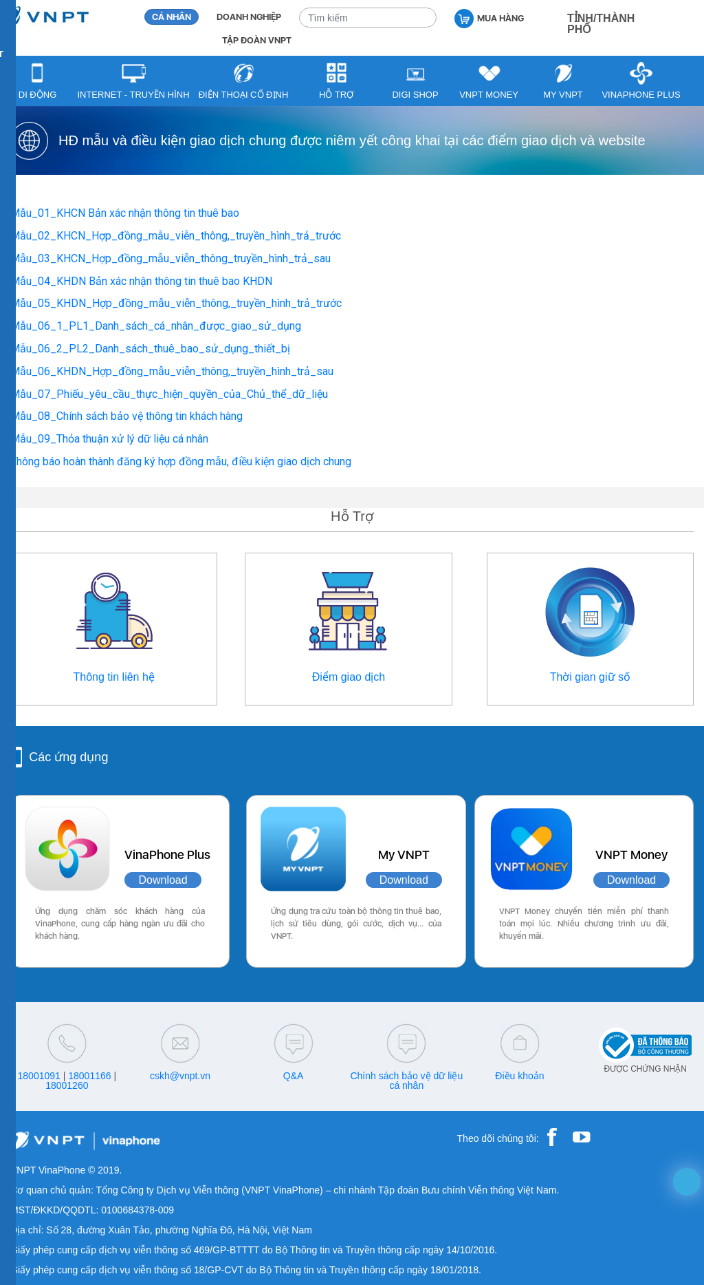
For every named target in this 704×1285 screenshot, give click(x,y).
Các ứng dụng (68, 757)
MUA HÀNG (489, 17)
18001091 (39, 1075)
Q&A (293, 1075)
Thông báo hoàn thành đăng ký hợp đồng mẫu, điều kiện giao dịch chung (180, 461)
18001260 (66, 1085)
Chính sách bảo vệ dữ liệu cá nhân (406, 1080)
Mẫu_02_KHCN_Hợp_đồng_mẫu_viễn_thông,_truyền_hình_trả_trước (175, 235)
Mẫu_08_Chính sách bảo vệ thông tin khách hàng (126, 416)
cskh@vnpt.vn (180, 1075)
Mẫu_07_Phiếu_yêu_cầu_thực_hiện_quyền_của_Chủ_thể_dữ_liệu (169, 394)
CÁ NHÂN (171, 17)
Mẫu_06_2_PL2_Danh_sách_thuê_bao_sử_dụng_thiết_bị (150, 348)
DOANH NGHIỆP (249, 17)
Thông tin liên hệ (113, 677)
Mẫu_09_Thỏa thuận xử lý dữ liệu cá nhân (109, 438)
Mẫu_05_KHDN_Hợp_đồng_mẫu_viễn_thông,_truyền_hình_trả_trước (176, 303)
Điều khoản (519, 1075)
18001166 (89, 1075)
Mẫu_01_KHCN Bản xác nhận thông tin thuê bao (124, 213)
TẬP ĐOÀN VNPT (257, 40)
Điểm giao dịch (348, 677)
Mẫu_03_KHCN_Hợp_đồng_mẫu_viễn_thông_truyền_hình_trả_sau (170, 258)
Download (162, 880)
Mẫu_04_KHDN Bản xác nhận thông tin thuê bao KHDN (141, 281)
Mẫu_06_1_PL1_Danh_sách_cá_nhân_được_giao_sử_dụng (155, 325)
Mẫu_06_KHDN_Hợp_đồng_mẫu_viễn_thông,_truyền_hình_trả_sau (171, 371)
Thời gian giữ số (590, 677)
